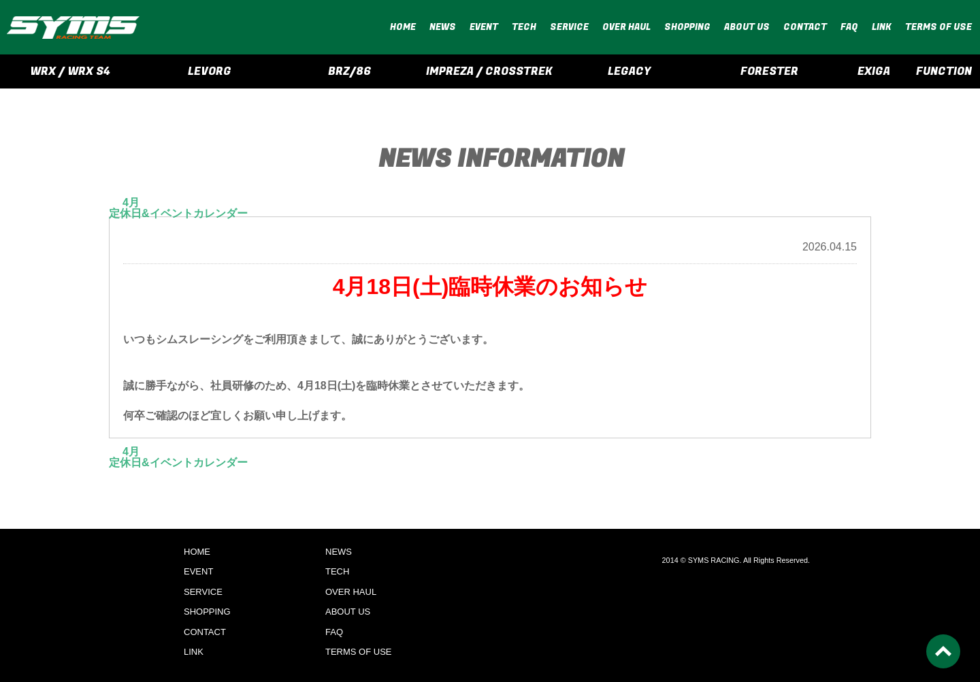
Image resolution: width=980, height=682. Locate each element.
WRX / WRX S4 (70, 71)
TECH (524, 26)
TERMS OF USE (938, 26)
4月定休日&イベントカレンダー (178, 208)
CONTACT (805, 26)
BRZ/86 (350, 71)
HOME (403, 26)
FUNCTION (944, 71)
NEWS (442, 26)
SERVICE (569, 26)
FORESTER (769, 71)
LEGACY (629, 71)
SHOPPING (687, 26)
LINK (882, 26)
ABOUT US (747, 26)
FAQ (849, 26)
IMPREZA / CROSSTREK (489, 71)
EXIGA (874, 71)
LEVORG (209, 71)
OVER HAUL (626, 26)
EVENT (484, 26)
